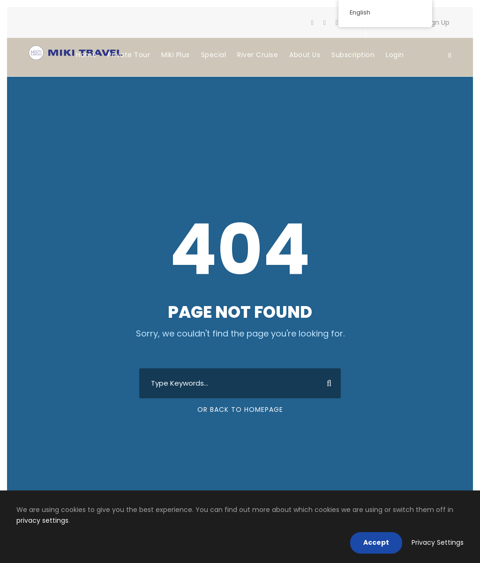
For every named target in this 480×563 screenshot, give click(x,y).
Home (86, 54)
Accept (376, 542)
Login (395, 54)
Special (213, 54)
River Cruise (257, 54)
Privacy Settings (438, 542)
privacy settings (42, 520)
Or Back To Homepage (240, 409)
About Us (304, 54)
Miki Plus (175, 54)
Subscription (353, 54)
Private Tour (129, 54)
